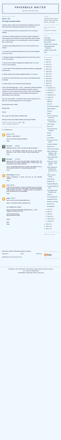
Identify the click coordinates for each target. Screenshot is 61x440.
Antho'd (49, 135)
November (50, 90)
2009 (47, 81)
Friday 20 (49, 111)
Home (22, 253)
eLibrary (37, 45)
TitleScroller (6, 78)
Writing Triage (50, 124)
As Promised (50, 137)
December (50, 87)
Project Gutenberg (27, 45)
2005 (47, 226)
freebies (9, 124)
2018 (47, 59)
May (48, 211)
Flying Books (6, 51)
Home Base (5, 59)
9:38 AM (13, 198)
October (49, 92)
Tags (45, 52)
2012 (47, 74)
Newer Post (5, 253)
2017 (47, 62)
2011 (47, 76)
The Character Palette (53, 106)
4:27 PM (12, 134)
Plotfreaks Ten (51, 181)
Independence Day (52, 199)
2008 (47, 83)
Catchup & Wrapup (52, 144)
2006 (47, 224)
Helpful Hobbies (51, 108)
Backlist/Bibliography (49, 40)
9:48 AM (12, 185)
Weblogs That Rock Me (50, 50)
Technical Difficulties (52, 184)
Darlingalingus (51, 206)
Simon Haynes (10, 175)
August (49, 97)
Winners (49, 133)
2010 (47, 78)
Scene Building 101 (52, 197)
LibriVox (5, 68)
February (49, 218)
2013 (47, 71)
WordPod (23, 83)
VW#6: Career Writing (53, 149)
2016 (47, 64)
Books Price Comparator (31, 30)
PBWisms (49, 101)
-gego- (8, 198)
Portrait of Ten (50, 146)
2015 (47, 66)
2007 (47, 85)
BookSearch (6, 36)
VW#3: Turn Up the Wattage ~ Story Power (52, 163)
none (7, 134)
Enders (49, 113)
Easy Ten (49, 104)
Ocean (21, 87)
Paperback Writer (30, 7)
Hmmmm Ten (50, 204)
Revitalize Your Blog (52, 201)
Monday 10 (16, 124)
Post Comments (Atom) (15, 257)
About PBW (47, 38)
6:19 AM (17, 175)
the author (9, 146)
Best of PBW (47, 42)
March (49, 216)
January (49, 221)
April (48, 214)
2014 (47, 69)
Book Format (22, 100)
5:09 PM (17, 146)
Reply (7, 141)
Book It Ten (50, 126)
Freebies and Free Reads (51, 44)
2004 (47, 228)
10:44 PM (17, 159)
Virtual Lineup (50, 179)
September (50, 95)
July (48, 99)
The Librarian (34, 74)
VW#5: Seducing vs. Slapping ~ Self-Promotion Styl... (52, 153)
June (48, 209)
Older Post (39, 253)
